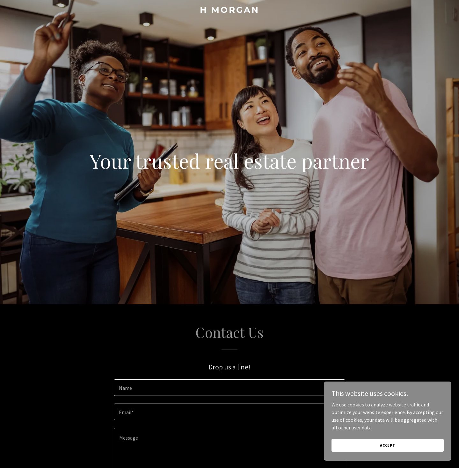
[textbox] (229, 387)
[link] (229, 11)
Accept (387, 445)
